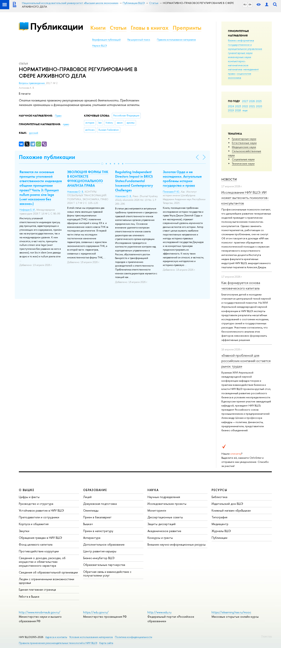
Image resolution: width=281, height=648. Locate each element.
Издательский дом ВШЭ (227, 504)
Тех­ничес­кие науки (243, 163)
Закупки (24, 531)
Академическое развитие (164, 531)
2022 (245, 106)
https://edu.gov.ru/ (96, 612)
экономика (234, 77)
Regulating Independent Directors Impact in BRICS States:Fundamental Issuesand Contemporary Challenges (134, 181)
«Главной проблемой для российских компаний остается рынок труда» (246, 361)
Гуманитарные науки (244, 139)
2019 (231, 110)
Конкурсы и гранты (160, 538)
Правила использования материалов (176, 39)
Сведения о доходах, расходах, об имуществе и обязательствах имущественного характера (42, 561)
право (232, 73)
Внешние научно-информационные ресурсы (176, 544)
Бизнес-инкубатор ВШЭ (98, 558)
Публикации (56, 26)
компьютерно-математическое (238, 63)
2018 (238, 110)
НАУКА (153, 490)
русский (33, 133)
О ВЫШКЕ (26, 490)
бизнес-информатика (241, 40)
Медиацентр (220, 524)
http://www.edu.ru (159, 612)
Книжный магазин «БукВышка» (231, 510)
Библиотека (219, 497)
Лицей (87, 497)
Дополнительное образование (104, 544)
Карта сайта (106, 643)
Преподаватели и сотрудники (39, 517)
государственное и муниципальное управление (245, 47)
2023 (238, 106)
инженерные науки (239, 57)
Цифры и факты (29, 497)
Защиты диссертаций (161, 524)
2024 (231, 106)
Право (58, 115)
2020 (259, 106)
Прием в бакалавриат (97, 517)
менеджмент (251, 69)
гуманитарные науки (240, 53)
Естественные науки (244, 143)
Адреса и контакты (56, 637)
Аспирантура (91, 538)
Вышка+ (88, 524)
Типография (219, 517)
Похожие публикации (47, 157)
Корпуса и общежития (34, 524)
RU (245, 4)
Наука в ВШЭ (99, 45)
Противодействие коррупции (39, 551)
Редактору (266, 636)
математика (235, 69)
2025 (259, 101)
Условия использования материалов (91, 637)
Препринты (187, 27)
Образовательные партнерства (104, 565)
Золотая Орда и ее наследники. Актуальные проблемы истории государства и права (182, 179)
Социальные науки (243, 159)
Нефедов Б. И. (27, 209)
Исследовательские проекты (166, 504)
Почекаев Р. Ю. (171, 191)
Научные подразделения (163, 497)
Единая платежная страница (37, 589)
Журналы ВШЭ (221, 531)
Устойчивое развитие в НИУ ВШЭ (41, 510)
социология (244, 73)
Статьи (118, 27)
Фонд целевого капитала (35, 544)
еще (245, 110)
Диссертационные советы (165, 517)
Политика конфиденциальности (133, 637)
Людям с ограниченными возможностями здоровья (46, 581)
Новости (229, 179)
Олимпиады (91, 510)
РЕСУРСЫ (219, 490)
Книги (98, 27)
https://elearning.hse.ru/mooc (231, 612)
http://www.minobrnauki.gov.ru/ (39, 612)
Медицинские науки (244, 147)
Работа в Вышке (29, 596)
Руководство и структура (36, 504)
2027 (245, 101)
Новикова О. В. (75, 191)
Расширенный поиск (138, 39)
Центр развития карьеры (99, 551)
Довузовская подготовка (100, 504)
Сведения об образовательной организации (48, 572)
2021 (252, 106)
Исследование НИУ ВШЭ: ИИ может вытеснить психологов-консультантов (245, 197)
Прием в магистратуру (98, 531)
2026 (252, 101)
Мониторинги (156, 510)
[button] (102, 164)
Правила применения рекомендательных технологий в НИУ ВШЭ (58, 643)
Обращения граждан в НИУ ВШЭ (40, 538)
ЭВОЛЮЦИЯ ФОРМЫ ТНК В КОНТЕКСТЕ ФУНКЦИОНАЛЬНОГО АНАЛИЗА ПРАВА (87, 179)
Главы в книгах (150, 27)
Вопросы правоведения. (32, 83)
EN (250, 4)
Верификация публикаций (106, 39)
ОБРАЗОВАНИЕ (95, 490)
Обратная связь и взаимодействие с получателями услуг (107, 573)
